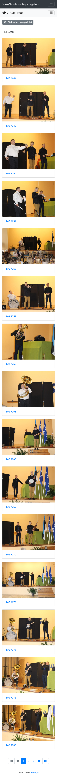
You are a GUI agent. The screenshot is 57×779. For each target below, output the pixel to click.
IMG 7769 (10, 507)
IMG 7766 (10, 459)
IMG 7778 (10, 697)
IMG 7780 (10, 745)
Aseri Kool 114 (19, 13)
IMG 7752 (10, 221)
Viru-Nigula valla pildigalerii (20, 4)
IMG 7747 (10, 78)
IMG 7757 (10, 316)
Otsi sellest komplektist (18, 22)
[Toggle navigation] (51, 4)
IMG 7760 (10, 364)
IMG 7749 (10, 125)
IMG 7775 (10, 649)
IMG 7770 (10, 554)
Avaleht (4, 12)
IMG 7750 (10, 173)
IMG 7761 (10, 411)
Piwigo (34, 772)
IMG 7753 (10, 268)
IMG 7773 (10, 602)
